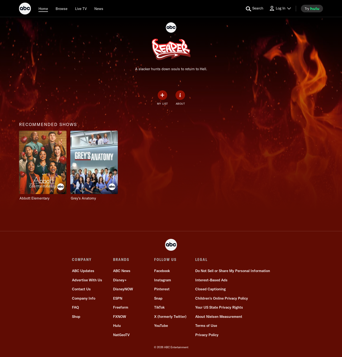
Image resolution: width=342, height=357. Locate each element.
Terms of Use (206, 325)
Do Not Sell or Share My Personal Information (232, 271)
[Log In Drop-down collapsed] (280, 8)
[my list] (162, 97)
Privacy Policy (206, 335)
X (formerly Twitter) (170, 316)
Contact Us (81, 289)
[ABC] (25, 9)
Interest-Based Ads (211, 280)
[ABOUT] (180, 97)
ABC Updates (83, 271)
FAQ (75, 307)
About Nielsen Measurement (218, 316)
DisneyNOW (123, 289)
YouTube (161, 325)
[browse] (61, 8)
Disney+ (120, 280)
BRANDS (121, 259)
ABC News (121, 271)
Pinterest (162, 289)
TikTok (159, 307)
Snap (158, 298)
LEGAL (201, 259)
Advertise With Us (87, 280)
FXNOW (119, 316)
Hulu (117, 325)
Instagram (162, 280)
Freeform (120, 307)
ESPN (117, 298)
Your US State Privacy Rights (219, 307)
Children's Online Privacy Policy (221, 298)
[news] (98, 8)
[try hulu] (312, 8)
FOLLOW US (165, 259)
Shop (76, 316)
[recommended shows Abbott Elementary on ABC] (42, 166)
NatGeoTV (121, 335)
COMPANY (82, 259)
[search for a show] (254, 8)
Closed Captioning (210, 289)
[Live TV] (81, 8)
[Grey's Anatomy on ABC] (94, 166)
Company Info (83, 298)
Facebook (162, 271)
